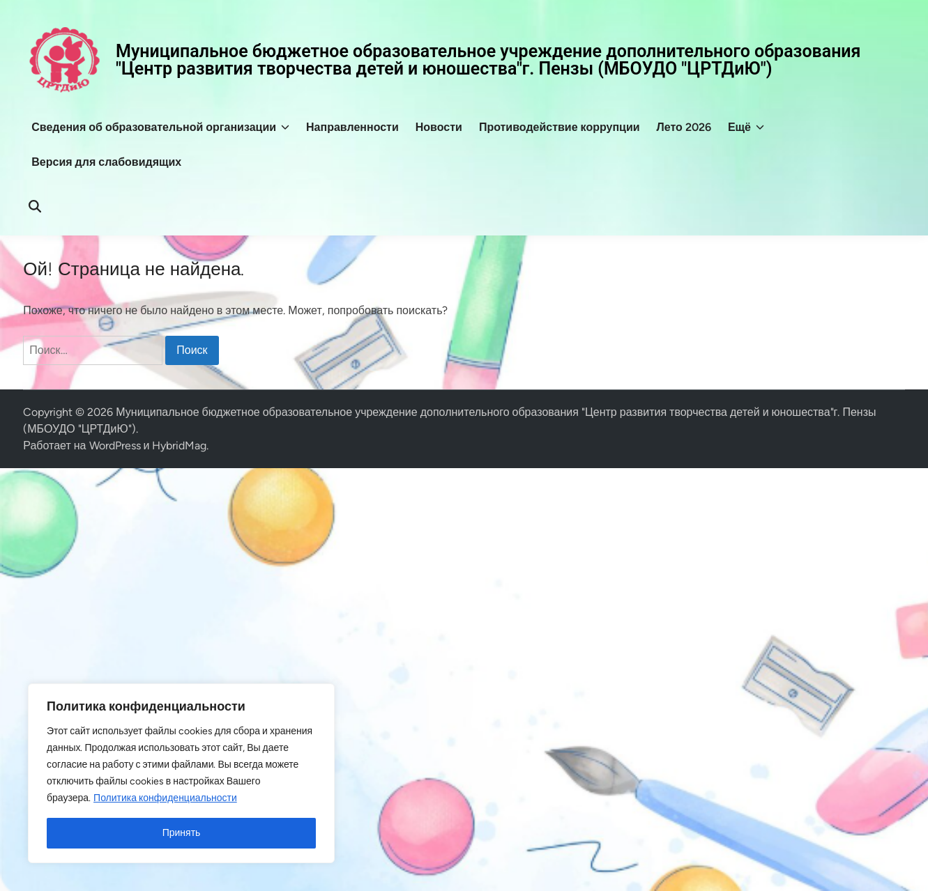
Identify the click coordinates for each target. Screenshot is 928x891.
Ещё (746, 127)
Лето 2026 (684, 127)
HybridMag (179, 445)
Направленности (352, 127)
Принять (181, 833)
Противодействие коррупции (559, 127)
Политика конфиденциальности (165, 798)
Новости (439, 127)
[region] (181, 773)
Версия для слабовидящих (106, 162)
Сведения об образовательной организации (160, 127)
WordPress (115, 445)
